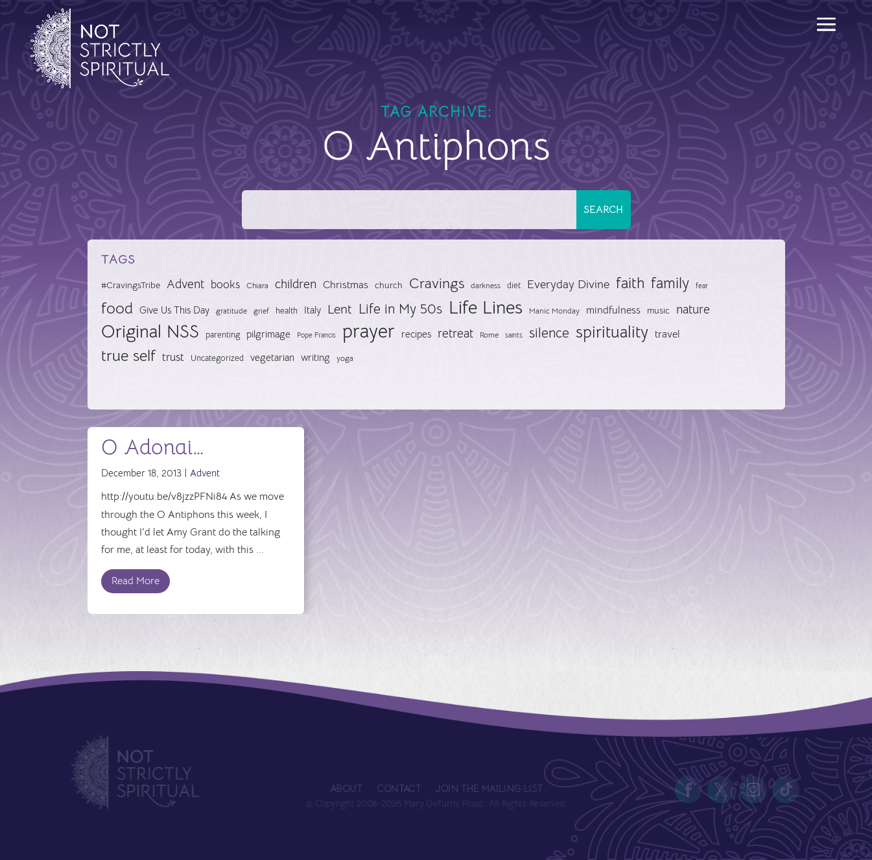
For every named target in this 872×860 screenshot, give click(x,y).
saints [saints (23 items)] (514, 334)
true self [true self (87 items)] (128, 355)
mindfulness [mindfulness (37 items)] (613, 310)
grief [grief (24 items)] (261, 310)
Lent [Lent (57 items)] (339, 309)
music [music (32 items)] (658, 310)
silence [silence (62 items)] (549, 333)
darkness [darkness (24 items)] (486, 285)
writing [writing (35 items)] (315, 357)
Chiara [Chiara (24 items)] (257, 285)
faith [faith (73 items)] (630, 283)
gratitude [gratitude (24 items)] (231, 310)
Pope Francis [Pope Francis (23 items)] (316, 334)
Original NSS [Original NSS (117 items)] (150, 331)
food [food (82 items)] (117, 308)
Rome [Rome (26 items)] (489, 335)
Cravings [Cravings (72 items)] (436, 283)
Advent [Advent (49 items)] (185, 283)
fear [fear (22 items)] (702, 286)
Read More (135, 580)
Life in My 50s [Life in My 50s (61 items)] (400, 309)
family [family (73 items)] (670, 283)
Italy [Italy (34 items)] (312, 310)
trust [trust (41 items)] (173, 357)
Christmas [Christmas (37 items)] (345, 284)
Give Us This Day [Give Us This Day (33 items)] (174, 310)
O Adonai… (152, 447)
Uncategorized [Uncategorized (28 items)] (217, 357)
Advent (205, 473)
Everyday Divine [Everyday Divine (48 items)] (568, 283)
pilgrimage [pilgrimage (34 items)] (268, 334)
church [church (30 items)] (389, 285)
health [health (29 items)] (287, 310)
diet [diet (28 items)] (514, 285)
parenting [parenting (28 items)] (223, 334)
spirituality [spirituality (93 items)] (612, 332)
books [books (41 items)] (225, 284)
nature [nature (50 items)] (693, 309)
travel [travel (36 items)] (667, 334)
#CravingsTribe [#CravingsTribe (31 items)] (130, 285)
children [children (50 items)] (295, 283)
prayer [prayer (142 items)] (368, 331)
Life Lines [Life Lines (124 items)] (486, 307)
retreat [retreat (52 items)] (455, 333)
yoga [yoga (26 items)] (344, 358)
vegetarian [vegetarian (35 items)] (272, 357)
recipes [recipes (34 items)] (416, 334)
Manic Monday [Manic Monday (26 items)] (554, 311)
